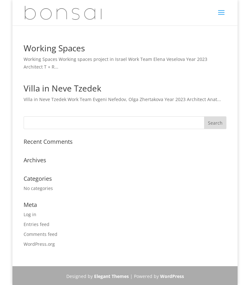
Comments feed (40, 234)
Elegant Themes (111, 276)
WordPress (172, 276)
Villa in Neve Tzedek (62, 88)
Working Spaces (54, 48)
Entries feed (36, 224)
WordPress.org (39, 244)
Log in (30, 214)
